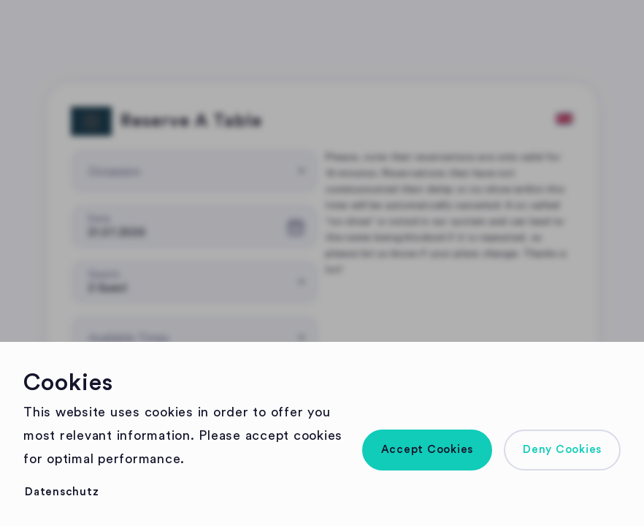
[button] (427, 450)
